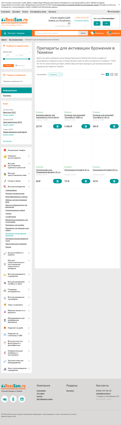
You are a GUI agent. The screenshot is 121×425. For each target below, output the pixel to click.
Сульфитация (10, 217)
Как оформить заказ (38, 11)
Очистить (20, 65)
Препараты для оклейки (14, 225)
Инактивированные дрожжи (16, 197)
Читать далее (8, 115)
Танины (8, 213)
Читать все (7, 141)
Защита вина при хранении (16, 244)
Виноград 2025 (9, 112)
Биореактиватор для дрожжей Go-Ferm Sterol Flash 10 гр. (47, 117)
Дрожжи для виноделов (14, 193)
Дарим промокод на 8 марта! (15, 132)
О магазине (5, 11)
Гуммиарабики (11, 190)
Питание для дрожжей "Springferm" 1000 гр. (74, 116)
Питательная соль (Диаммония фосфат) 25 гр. (48, 171)
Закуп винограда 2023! (12, 122)
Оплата (25, 11)
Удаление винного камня (15, 210)
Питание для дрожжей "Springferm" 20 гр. (103, 116)
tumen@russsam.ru (103, 393)
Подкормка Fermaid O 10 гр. (105, 170)
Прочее (8, 247)
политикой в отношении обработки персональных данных (78, 5)
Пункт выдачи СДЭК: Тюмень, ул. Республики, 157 (59, 20)
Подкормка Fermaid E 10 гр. (76, 170)
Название (54, 74)
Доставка (16, 11)
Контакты (52, 11)
